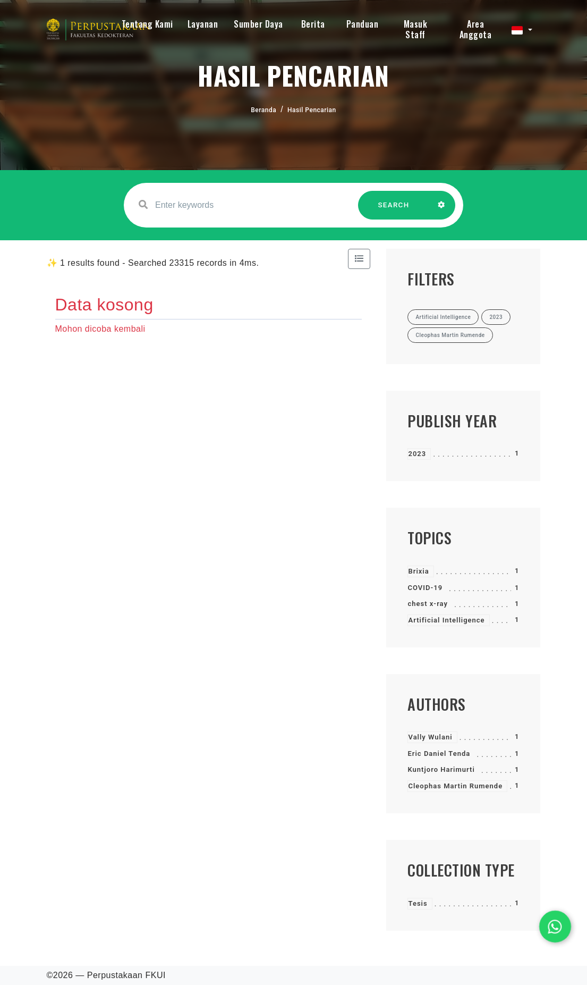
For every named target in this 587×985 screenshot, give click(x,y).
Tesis (417, 903)
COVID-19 (425, 588)
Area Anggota (476, 29)
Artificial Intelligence (446, 620)
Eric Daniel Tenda (438, 753)
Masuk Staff (416, 29)
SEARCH (394, 210)
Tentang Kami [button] (147, 24)
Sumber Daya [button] (258, 24)
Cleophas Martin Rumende (455, 786)
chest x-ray (427, 604)
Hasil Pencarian (311, 110)
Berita (313, 24)
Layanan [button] (203, 24)
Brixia (418, 571)
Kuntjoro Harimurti (440, 769)
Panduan (362, 24)
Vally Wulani (430, 737)
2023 (417, 454)
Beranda (263, 110)
